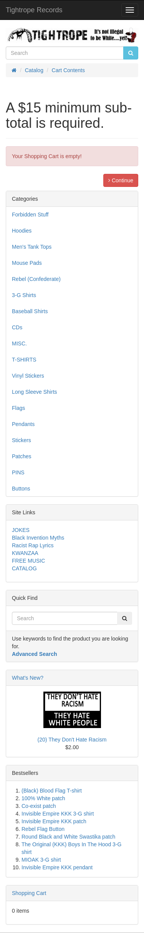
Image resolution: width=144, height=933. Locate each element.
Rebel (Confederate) (36, 279)
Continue (120, 180)
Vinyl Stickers (28, 376)
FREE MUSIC (28, 561)
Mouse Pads (27, 263)
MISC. (19, 343)
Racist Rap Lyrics (32, 545)
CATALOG (24, 568)
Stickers (21, 440)
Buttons (21, 488)
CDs (17, 327)
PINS (18, 472)
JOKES (21, 530)
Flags (18, 408)
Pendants (23, 424)
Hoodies (21, 231)
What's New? (27, 678)
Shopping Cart (29, 893)
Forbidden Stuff (30, 214)
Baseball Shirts (30, 311)
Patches (21, 456)
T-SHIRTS (24, 360)
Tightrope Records (34, 10)
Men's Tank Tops (31, 247)
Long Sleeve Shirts (34, 392)
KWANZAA (25, 553)
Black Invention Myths (38, 538)
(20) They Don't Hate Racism (72, 739)
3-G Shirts (24, 295)
